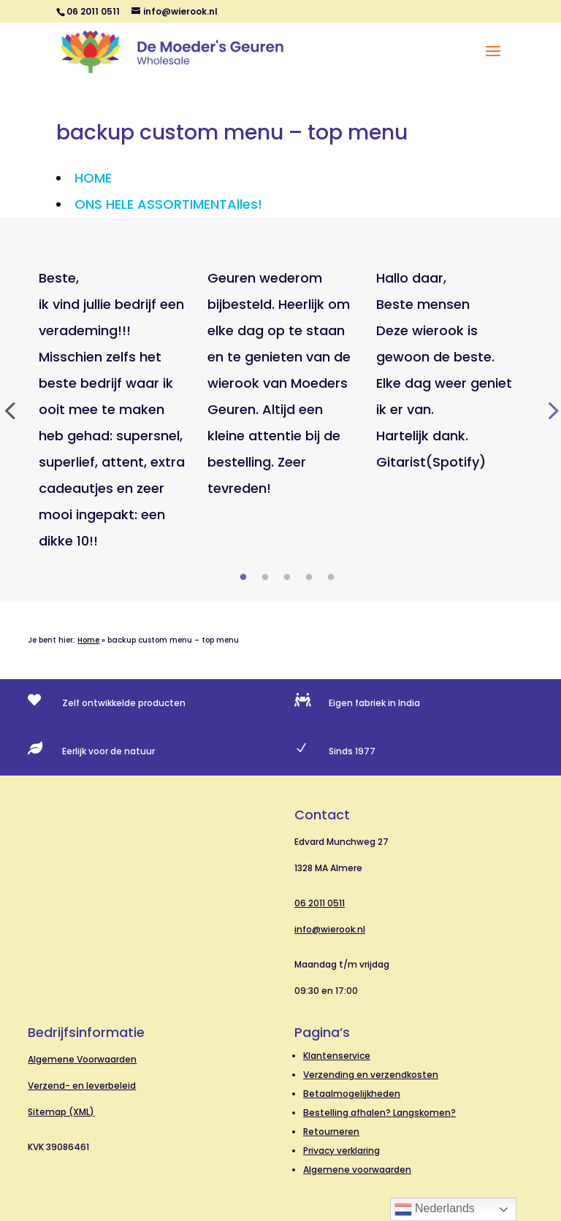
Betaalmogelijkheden (351, 1093)
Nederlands (434, 1209)
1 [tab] (243, 577)
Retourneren (331, 1131)
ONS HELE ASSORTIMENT (168, 204)
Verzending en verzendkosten (370, 1074)
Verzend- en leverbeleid (82, 1085)
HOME (93, 178)
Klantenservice (336, 1055)
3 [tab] (287, 577)
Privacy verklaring (341, 1150)
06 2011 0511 (319, 903)
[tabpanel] (112, 409)
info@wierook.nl (329, 929)
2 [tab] (265, 577)
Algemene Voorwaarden (82, 1059)
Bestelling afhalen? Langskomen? (379, 1112)
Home (88, 640)
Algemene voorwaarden (357, 1169)
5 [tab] (331, 577)
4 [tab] (309, 577)
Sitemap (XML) (61, 1112)
